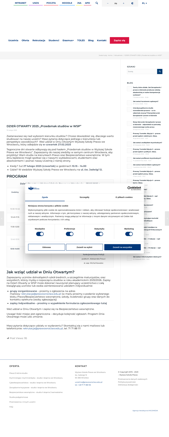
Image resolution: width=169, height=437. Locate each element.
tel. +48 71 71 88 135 (83, 385)
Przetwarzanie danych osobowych (132, 379)
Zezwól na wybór (84, 247)
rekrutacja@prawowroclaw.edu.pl (41, 293)
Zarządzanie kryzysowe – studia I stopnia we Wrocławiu (33, 387)
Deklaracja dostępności (128, 385)
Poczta (51, 3)
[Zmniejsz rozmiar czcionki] (107, 3)
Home (110, 55)
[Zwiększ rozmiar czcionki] (123, 3)
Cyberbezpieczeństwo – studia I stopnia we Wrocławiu (32, 383)
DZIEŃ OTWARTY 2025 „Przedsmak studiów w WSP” (44, 126)
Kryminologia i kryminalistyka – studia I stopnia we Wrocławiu (36, 378)
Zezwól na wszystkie (122, 247)
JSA (79, 3)
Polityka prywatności (127, 382)
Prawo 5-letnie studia (18, 373)
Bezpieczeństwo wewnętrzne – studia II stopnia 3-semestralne (36, 392)
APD (87, 3)
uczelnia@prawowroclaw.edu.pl (88, 382)
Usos (36, 3)
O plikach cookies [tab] (124, 197)
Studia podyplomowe (18, 397)
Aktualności (118, 55)
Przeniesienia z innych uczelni (22, 402)
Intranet (20, 3)
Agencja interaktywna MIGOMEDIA (145, 411)
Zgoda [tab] (45, 197)
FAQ (11, 407)
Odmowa (46, 247)
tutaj (104, 303)
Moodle (67, 3)
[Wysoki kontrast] (133, 3)
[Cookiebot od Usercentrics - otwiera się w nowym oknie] (129, 188)
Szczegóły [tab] (84, 197)
